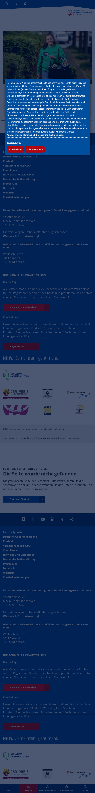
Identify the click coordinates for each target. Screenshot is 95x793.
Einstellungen (14, 142)
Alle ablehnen (15, 149)
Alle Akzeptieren (35, 149)
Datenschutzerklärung (38, 112)
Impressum (21, 131)
